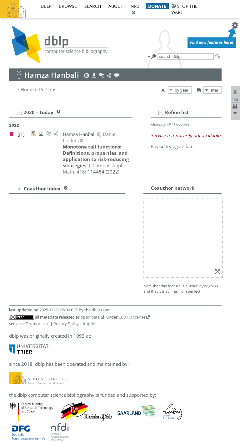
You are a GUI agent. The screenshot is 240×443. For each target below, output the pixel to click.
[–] (161, 112)
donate (157, 6)
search (92, 6)
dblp (46, 6)
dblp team (101, 310)
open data (90, 317)
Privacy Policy (66, 323)
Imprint (90, 323)
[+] (19, 188)
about (115, 6)
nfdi (136, 6)
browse (68, 6)
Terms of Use (37, 323)
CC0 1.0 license (131, 317)
